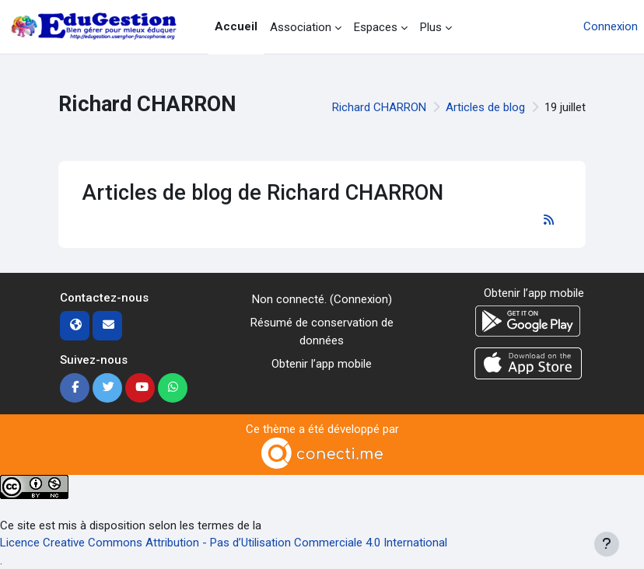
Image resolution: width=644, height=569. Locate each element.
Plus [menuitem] (431, 27)
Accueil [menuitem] (236, 26)
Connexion (610, 26)
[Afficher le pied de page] (606, 544)
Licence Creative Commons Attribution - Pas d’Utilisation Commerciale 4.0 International (223, 543)
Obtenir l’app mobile (321, 364)
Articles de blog (485, 107)
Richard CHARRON (379, 107)
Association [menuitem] (300, 27)
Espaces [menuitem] (375, 27)
